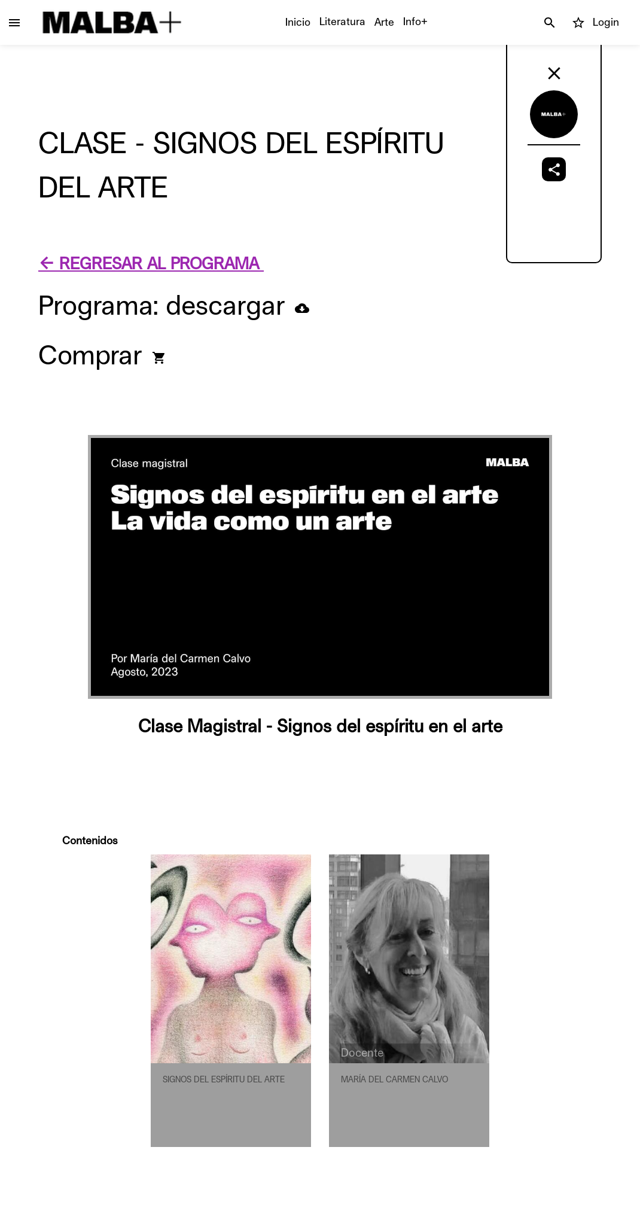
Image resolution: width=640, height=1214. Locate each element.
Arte (384, 22)
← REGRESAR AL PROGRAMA (151, 264)
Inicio (297, 22)
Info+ (415, 21)
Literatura (342, 21)
